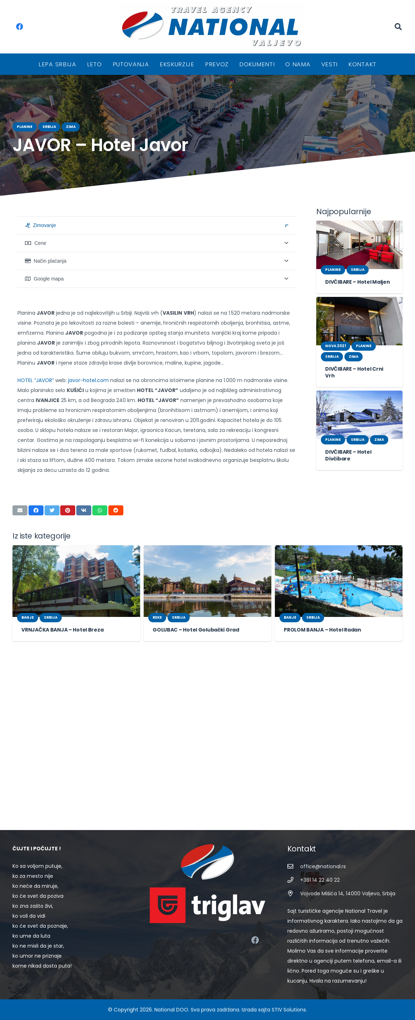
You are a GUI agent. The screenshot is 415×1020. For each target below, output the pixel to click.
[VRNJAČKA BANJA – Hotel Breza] (76, 755)
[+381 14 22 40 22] (294, 890)
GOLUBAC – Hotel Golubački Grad (192, 804)
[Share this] (36, 684)
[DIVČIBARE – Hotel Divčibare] (359, 407)
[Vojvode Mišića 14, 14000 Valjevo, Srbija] (294, 904)
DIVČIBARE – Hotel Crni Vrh (357, 369)
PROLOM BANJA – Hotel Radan (320, 804)
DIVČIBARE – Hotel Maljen (355, 282)
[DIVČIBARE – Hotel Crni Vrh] (359, 321)
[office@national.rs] (294, 877)
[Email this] (19, 684)
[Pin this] (67, 684)
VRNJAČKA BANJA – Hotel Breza (59, 804)
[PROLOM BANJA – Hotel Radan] (339, 755)
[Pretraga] (398, 27)
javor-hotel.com (85, 564)
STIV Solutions (281, 1010)
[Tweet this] (52, 684)
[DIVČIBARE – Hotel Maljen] (359, 245)
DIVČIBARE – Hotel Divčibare (358, 445)
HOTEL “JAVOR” (36, 564)
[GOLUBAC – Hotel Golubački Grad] (207, 755)
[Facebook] (19, 27)
